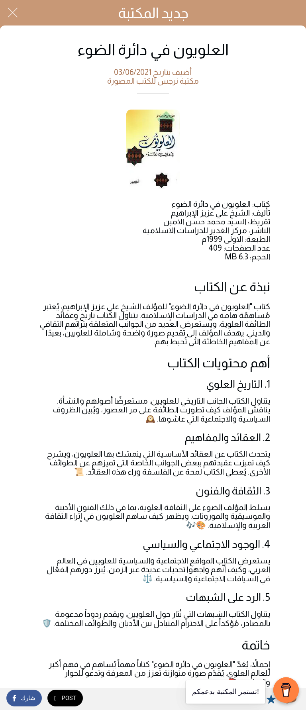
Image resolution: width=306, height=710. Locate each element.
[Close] (13, 13)
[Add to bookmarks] (270, 698)
